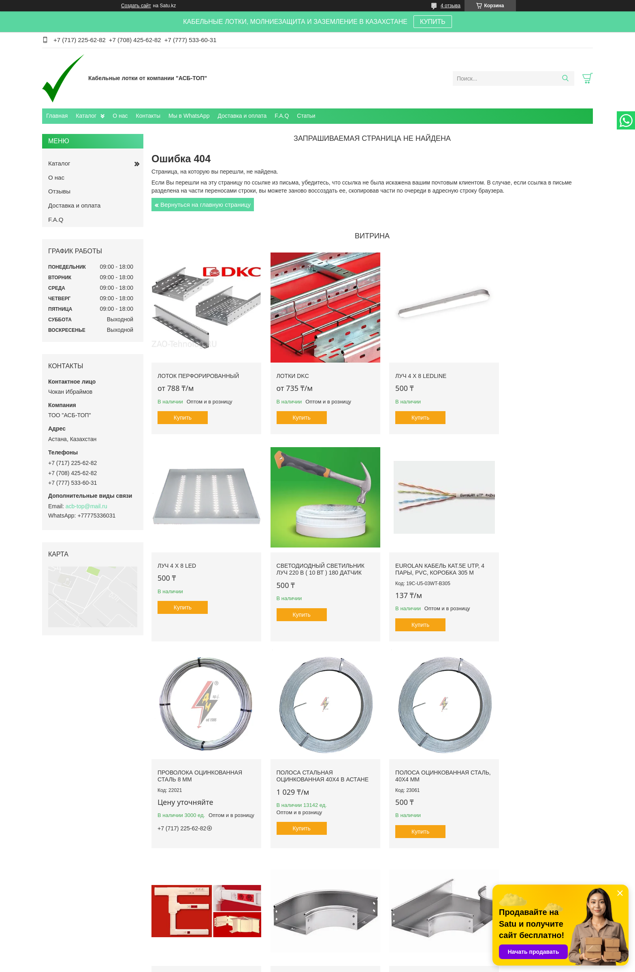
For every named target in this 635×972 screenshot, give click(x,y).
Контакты (148, 115)
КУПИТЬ (432, 21)
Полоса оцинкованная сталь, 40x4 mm (194, 761)
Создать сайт (136, 5)
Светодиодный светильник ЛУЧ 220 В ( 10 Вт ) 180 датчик (201, 556)
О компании (64, 928)
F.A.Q (282, 115)
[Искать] (565, 78)
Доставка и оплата (242, 115)
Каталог (86, 115)
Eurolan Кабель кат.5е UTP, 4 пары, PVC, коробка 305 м (314, 556)
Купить (183, 411)
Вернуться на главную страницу (205, 204)
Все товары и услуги (369, 870)
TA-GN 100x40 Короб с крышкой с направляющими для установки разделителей (315, 768)
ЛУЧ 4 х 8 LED (514, 369)
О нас (120, 115)
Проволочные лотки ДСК (489, 928)
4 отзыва (450, 5)
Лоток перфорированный (198, 369)
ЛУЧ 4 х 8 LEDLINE (408, 369)
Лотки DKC (286, 369)
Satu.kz (352, 957)
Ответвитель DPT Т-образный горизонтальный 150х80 (539, 764)
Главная (57, 115)
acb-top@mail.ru (86, 506)
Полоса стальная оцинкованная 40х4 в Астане (529, 560)
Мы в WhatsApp (189, 115)
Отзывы (59, 191)
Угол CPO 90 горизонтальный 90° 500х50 (426, 761)
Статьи (306, 115)
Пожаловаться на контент (338, 964)
